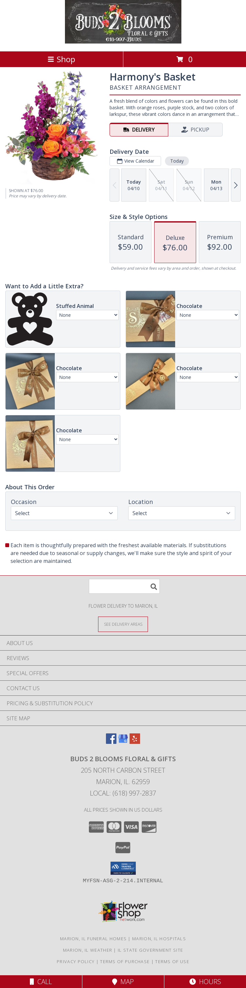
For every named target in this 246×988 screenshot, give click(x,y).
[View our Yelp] (135, 741)
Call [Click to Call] (41, 981)
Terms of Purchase (125, 961)
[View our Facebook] (111, 741)
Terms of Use (172, 961)
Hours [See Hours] (205, 981)
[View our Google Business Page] (123, 741)
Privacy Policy (75, 961)
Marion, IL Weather (87, 950)
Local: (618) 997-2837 (123, 793)
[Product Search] (124, 586)
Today (177, 161)
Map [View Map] (123, 981)
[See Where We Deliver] (123, 624)
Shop (61, 59)
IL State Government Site (150, 950)
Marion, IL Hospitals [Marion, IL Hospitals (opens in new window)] (159, 939)
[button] (123, 868)
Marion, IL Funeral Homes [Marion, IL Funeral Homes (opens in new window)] (93, 939)
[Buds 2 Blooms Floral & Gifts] (123, 42)
